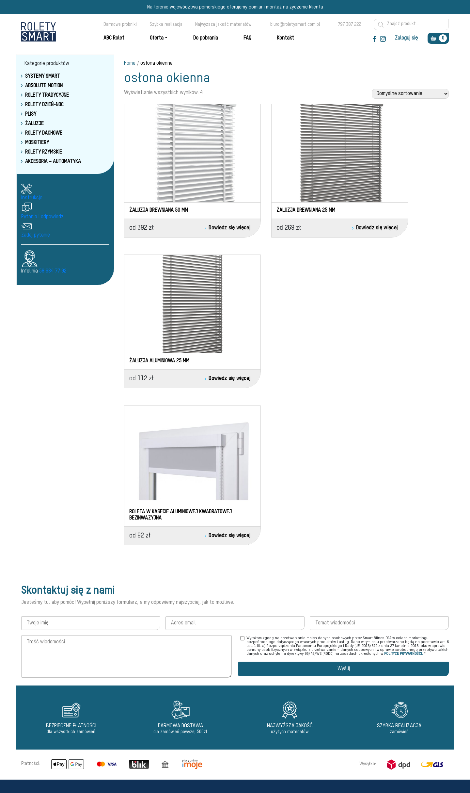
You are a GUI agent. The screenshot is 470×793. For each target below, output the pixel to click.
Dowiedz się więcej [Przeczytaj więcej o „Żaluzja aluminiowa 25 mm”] (422, 228)
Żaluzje (34, 123)
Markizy (138, 713)
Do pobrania (214, 721)
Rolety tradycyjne (47, 95)
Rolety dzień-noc (44, 104)
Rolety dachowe (43, 133)
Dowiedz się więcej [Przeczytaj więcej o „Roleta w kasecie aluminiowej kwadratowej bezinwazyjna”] (194, 383)
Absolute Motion (44, 86)
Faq (206, 673)
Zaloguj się (406, 38)
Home (129, 63)
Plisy (30, 114)
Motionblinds (142, 666)
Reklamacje (214, 689)
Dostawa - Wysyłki (221, 713)
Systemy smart (42, 76)
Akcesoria (140, 728)
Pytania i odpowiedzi (43, 217)
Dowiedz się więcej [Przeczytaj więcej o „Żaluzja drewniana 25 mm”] (308, 228)
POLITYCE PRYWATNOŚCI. (403, 500)
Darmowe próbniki (120, 24)
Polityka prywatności (223, 697)
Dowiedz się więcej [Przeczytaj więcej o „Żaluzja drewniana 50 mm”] (194, 228)
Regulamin (213, 681)
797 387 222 (349, 24)
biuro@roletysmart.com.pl (295, 24)
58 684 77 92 (53, 271)
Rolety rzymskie (43, 152)
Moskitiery (37, 142)
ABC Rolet (213, 666)
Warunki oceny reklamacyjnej (230, 705)
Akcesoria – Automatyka (53, 161)
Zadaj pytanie (35, 235)
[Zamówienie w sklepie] (410, 94)
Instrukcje (31, 198)
